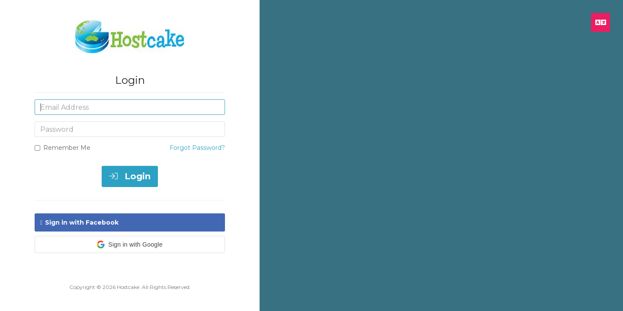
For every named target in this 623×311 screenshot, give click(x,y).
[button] (130, 244)
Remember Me (62, 148)
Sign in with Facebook (79, 222)
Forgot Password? (197, 148)
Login (130, 176)
